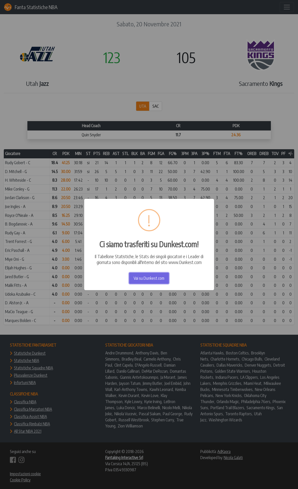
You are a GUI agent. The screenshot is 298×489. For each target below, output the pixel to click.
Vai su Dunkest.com (149, 278)
